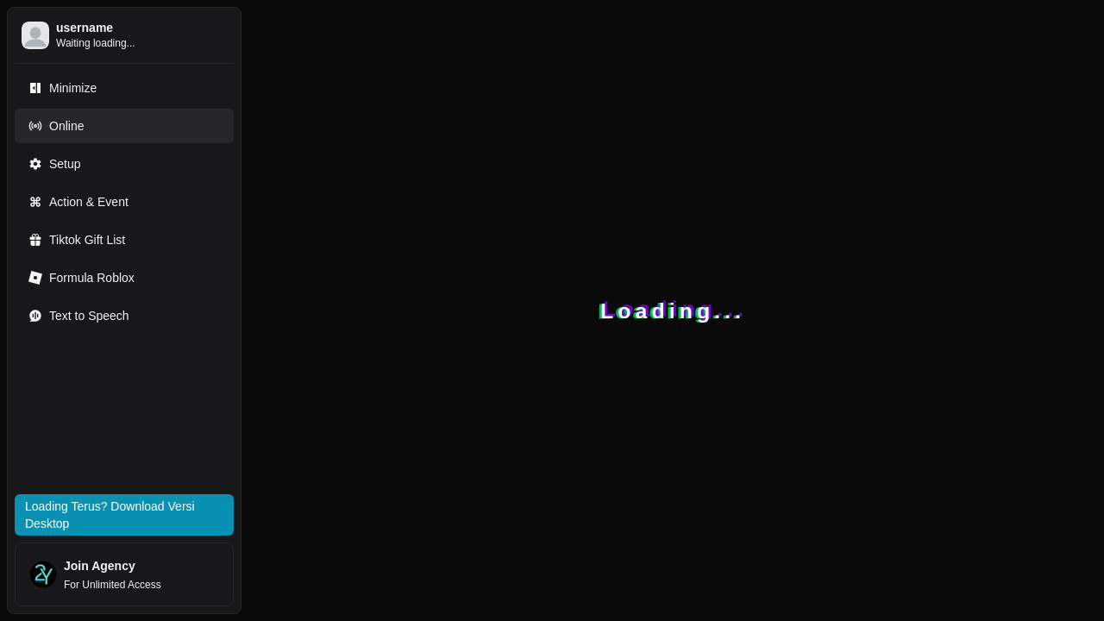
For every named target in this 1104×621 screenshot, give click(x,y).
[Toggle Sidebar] (248, 310)
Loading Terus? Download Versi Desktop (110, 514)
